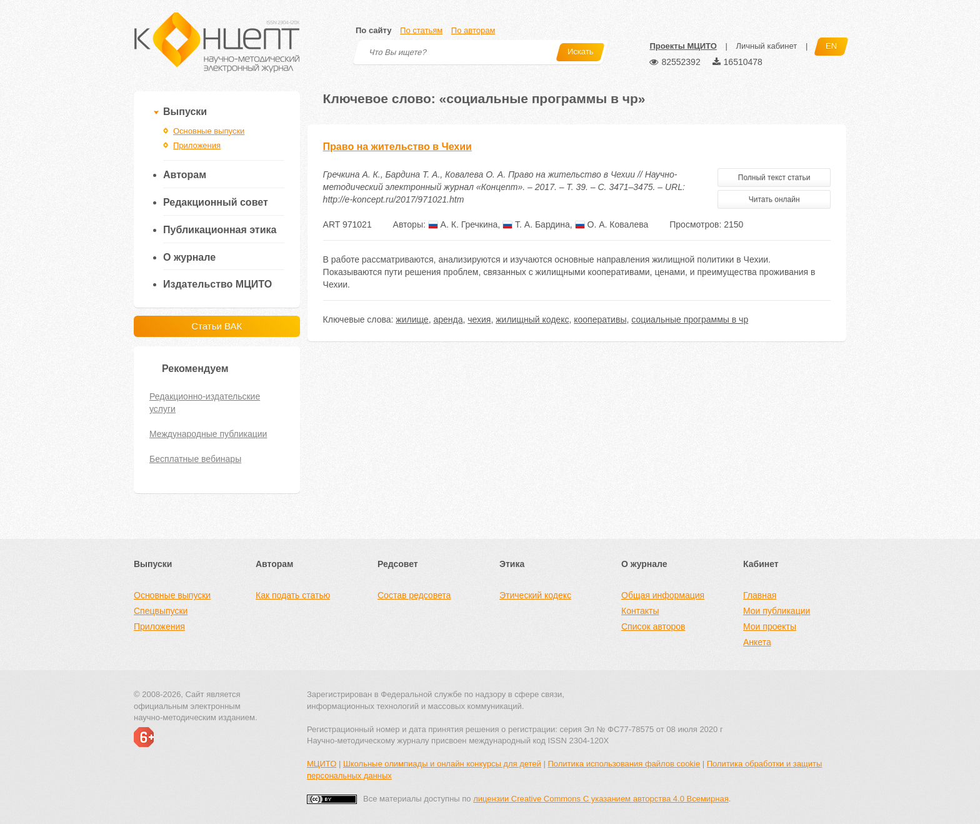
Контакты (640, 611)
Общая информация (662, 595)
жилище (412, 319)
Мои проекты (769, 626)
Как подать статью (293, 595)
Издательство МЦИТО (217, 284)
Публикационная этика (219, 229)
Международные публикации (208, 434)
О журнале (189, 257)
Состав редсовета (414, 595)
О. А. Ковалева (612, 224)
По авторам (473, 30)
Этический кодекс (535, 595)
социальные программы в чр (689, 319)
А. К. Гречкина (463, 224)
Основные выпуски (208, 131)
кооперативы (600, 319)
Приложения (197, 145)
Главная (759, 595)
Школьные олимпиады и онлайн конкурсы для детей (442, 763)
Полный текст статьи (774, 177)
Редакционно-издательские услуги (204, 402)
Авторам (184, 174)
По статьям (421, 30)
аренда (447, 319)
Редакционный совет (215, 202)
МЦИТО (321, 763)
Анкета (757, 642)
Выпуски (185, 111)
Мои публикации (776, 611)
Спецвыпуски (161, 611)
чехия (479, 319)
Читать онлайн (774, 199)
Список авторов (653, 626)
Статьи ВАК (216, 326)
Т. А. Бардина (536, 224)
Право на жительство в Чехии (397, 146)
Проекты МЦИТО (682, 46)
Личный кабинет (766, 46)
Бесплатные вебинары (195, 459)
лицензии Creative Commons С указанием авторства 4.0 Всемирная (601, 798)
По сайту (373, 30)
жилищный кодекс (532, 319)
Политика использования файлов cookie (624, 763)
